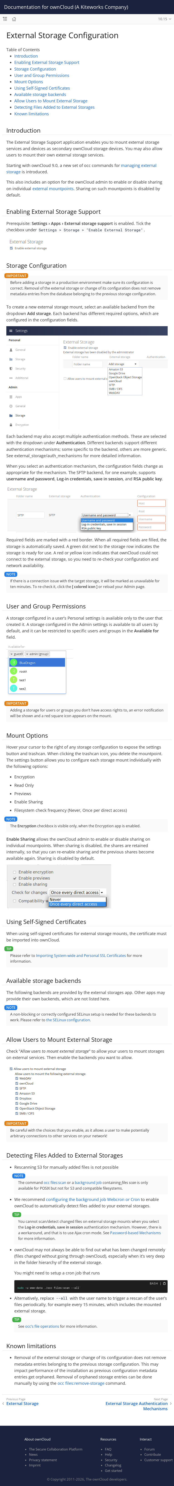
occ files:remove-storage (81, 1383)
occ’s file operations (42, 1326)
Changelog (113, 1465)
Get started (113, 1470)
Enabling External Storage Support (46, 62)
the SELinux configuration (68, 1019)
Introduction (26, 56)
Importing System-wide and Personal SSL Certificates (81, 955)
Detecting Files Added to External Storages (54, 107)
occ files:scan (55, 1182)
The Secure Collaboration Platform (55, 1449)
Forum (149, 1449)
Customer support (158, 1460)
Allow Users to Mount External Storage (50, 100)
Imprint (35, 1465)
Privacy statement (43, 1460)
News (33, 1454)
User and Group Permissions (41, 75)
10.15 (162, 19)
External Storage (22, 1403)
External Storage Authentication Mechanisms (137, 1406)
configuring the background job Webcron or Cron (93, 1199)
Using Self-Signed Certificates (42, 88)
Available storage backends (40, 94)
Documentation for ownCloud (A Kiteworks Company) (66, 7)
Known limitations (31, 113)
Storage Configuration (35, 69)
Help (108, 1454)
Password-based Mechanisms (135, 1232)
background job (88, 1182)
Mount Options (28, 81)
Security (111, 1460)
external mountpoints (53, 188)
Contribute (152, 1454)
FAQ (108, 1449)
